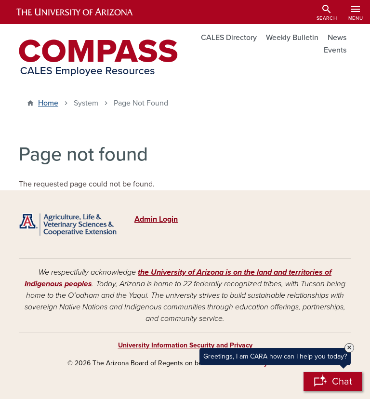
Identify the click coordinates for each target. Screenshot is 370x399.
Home (48, 103)
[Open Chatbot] (332, 381)
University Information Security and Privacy (185, 345)
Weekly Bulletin (292, 37)
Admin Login (156, 219)
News (337, 37)
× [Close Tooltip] (349, 348)
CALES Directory (229, 37)
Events (335, 50)
